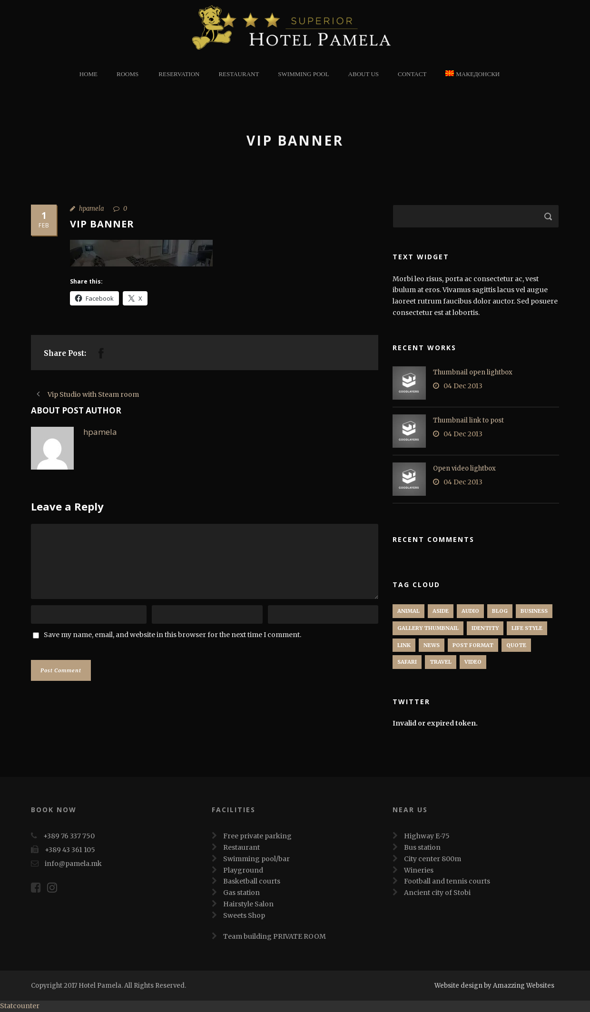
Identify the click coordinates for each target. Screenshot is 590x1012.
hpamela (91, 209)
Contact (412, 74)
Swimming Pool (303, 74)
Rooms (127, 74)
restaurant (238, 74)
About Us (363, 74)
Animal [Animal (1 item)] (408, 611)
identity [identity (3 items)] (485, 628)
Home (88, 74)
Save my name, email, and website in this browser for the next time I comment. (172, 634)
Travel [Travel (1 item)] (441, 661)
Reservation (178, 74)
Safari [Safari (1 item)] (407, 661)
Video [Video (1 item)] (473, 661)
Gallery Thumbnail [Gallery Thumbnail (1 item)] (428, 628)
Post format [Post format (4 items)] (472, 645)
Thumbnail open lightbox (472, 372)
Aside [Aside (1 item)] (441, 611)
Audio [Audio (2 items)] (470, 611)
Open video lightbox (464, 468)
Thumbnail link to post (468, 420)
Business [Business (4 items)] (534, 611)
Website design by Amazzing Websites (494, 986)
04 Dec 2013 (462, 386)
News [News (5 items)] (431, 645)
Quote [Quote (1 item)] (516, 645)
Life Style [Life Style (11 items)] (526, 628)
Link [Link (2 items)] (404, 645)
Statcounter (19, 1006)
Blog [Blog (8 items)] (500, 611)
